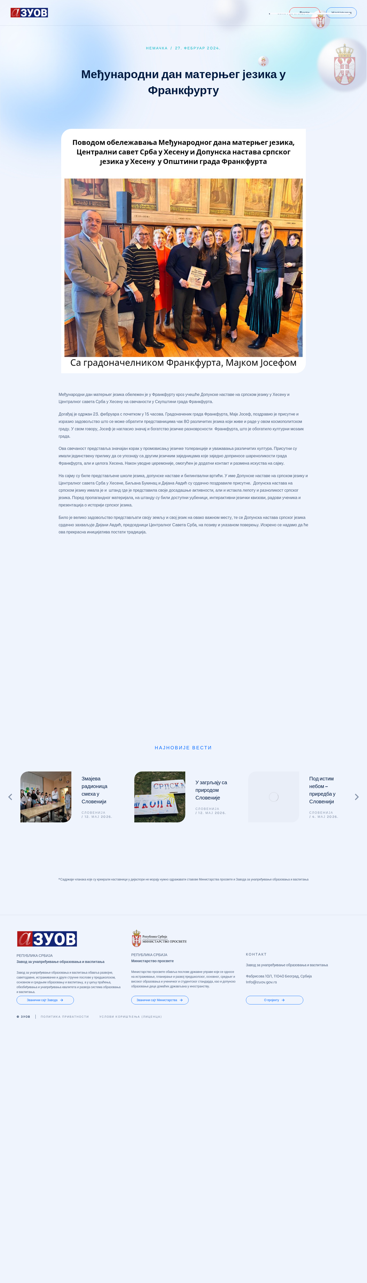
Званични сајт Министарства (160, 837)
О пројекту (274, 837)
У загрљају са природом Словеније (211, 627)
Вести (304, 12)
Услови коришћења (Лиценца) (130, 854)
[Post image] (45, 634)
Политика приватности (65, 854)
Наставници (341, 12)
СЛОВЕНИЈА (94, 650)
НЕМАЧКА (157, 48)
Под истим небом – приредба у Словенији (322, 627)
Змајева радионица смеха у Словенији (94, 627)
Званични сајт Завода (45, 837)
